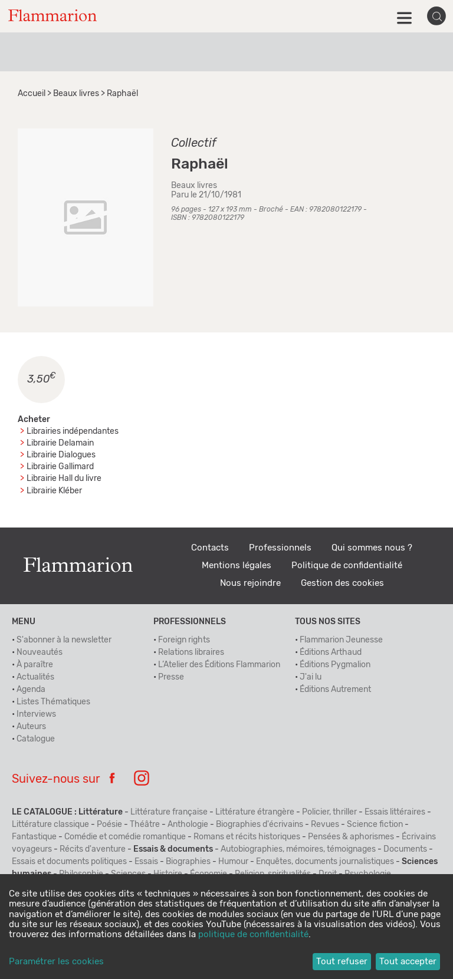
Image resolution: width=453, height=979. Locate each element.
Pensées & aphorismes (351, 837)
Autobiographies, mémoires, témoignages (298, 849)
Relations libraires (191, 652)
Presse (171, 677)
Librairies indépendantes (73, 431)
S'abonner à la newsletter (64, 640)
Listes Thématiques (53, 702)
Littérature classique (50, 824)
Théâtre (145, 824)
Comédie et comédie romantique (125, 837)
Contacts (210, 547)
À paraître (35, 665)
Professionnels (280, 547)
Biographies (188, 862)
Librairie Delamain (60, 443)
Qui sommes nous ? (371, 547)
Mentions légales (236, 565)
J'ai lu (310, 677)
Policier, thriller (329, 812)
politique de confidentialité (253, 934)
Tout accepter (407, 961)
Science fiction (375, 824)
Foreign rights (184, 640)
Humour (233, 862)
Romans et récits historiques (246, 837)
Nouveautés (40, 652)
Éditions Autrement (335, 689)
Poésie (109, 824)
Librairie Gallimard (60, 467)
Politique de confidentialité (346, 565)
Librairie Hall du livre (64, 478)
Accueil (31, 94)
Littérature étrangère (254, 812)
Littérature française (169, 812)
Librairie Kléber (54, 491)
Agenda (31, 689)
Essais (146, 862)
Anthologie (188, 824)
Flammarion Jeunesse (341, 640)
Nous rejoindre (250, 583)
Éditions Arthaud (331, 652)
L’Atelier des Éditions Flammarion (219, 665)
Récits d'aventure (93, 849)
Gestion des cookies (342, 583)
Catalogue (36, 739)
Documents (405, 849)
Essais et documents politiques (69, 862)
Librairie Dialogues (61, 455)
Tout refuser (341, 961)
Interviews (36, 714)
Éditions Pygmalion (335, 665)
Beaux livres (76, 94)
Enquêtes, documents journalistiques (325, 862)
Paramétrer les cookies (56, 961)
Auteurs (31, 727)
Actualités (35, 677)
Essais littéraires (395, 812)
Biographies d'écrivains (259, 824)
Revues (325, 824)
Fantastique (34, 837)
